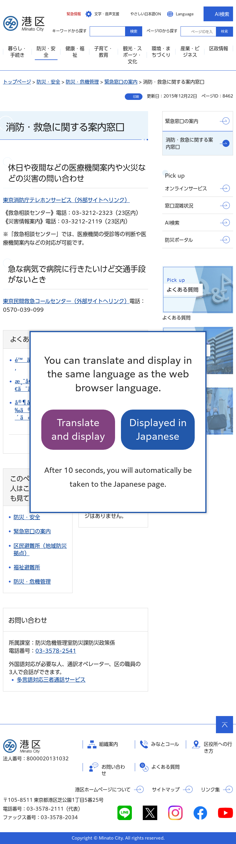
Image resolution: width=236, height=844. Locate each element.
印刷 (136, 96)
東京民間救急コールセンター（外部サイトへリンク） (66, 301)
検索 (224, 31)
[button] (69, 14)
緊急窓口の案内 (120, 81)
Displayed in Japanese (158, 429)
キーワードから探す (95, 31)
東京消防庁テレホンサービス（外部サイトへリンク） (66, 200)
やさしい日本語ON (145, 14)
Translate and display (78, 429)
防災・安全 (48, 81)
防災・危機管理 (82, 81)
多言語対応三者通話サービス (51, 679)
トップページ (17, 81)
